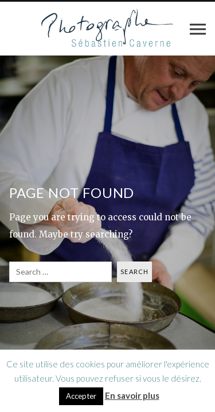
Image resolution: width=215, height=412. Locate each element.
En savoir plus (132, 395)
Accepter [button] (81, 396)
